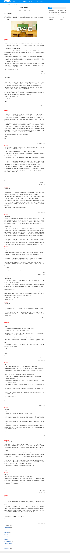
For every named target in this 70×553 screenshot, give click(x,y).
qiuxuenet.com (37, 551)
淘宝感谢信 (6, 534)
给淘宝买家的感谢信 (8, 543)
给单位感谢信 (51, 10)
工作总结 (36, 1)
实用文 (8, 4)
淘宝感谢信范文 (7, 548)
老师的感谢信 (51, 19)
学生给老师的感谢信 (61, 17)
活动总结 (41, 1)
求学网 (5, 4)
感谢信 (12, 4)
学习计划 (30, 1)
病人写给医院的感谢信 (62, 10)
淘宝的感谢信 (6, 532)
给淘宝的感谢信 (7, 527)
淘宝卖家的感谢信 (7, 541)
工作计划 (19, 1)
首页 (14, 1)
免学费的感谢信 (52, 17)
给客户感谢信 (60, 19)
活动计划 (25, 1)
